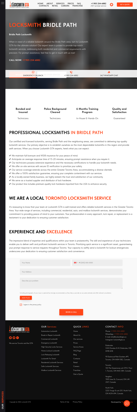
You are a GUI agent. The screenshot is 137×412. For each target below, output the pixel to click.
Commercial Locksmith (49, 339)
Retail (55, 6)
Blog (75, 354)
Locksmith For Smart (48, 358)
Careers (65, 6)
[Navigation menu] (2, 3)
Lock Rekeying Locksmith (50, 354)
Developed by (116, 402)
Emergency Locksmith (49, 343)
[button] (125, 4)
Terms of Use (64, 402)
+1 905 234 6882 (31, 60)
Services (60, 3)
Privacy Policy (77, 402)
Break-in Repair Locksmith (50, 335)
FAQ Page (77, 351)
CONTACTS (44, 6)
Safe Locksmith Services (50, 366)
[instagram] (10, 337)
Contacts (76, 358)
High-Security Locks (48, 347)
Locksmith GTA (26, 402)
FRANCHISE (77, 6)
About (50, 3)
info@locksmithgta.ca (118, 337)
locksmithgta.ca (119, 340)
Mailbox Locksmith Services (51, 370)
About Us (76, 335)
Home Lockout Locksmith (50, 351)
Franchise (76, 370)
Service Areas (78, 347)
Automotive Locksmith (49, 331)
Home (40, 3)
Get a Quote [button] (78, 374)
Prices (71, 3)
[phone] (17, 337)
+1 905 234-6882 (98, 3)
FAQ (79, 3)
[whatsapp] (111, 4)
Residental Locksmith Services (52, 362)
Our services (78, 339)
